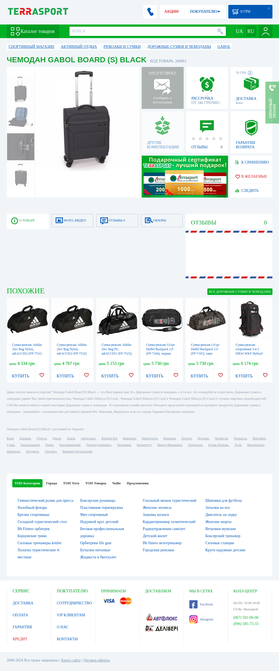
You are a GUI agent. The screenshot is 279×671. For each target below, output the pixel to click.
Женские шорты (218, 522)
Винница (169, 438)
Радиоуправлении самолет (164, 529)
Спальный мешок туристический (169, 500)
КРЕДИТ (20, 639)
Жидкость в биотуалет (98, 557)
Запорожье (88, 438)
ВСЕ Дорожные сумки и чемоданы (240, 292)
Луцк (237, 445)
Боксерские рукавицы (97, 500)
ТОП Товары (95, 483)
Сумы (11, 445)
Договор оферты (96, 660)
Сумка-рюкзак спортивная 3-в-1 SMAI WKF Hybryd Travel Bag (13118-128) (249, 353)
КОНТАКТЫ (67, 639)
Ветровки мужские (220, 529)
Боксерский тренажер (223, 536)
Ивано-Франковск (169, 445)
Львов (71, 438)
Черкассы (240, 438)
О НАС (62, 627)
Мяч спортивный (94, 515)
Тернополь (195, 445)
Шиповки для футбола (223, 500)
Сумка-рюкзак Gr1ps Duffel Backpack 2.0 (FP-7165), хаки (205, 349)
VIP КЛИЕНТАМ (71, 615)
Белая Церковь (218, 445)
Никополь (13, 451)
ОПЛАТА (20, 615)
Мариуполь (149, 438)
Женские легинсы (157, 508)
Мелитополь (255, 445)
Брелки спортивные (34, 515)
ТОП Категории (27, 483)
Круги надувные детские (225, 550)
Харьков (25, 438)
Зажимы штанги (156, 515)
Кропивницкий (69, 445)
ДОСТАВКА (23, 603)
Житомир (259, 438)
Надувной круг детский (99, 522)
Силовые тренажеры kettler (40, 543)
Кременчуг (144, 445)
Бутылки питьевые (95, 550)
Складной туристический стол (42, 522)
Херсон (186, 438)
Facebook (201, 604)
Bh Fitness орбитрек (34, 529)
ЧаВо (116, 483)
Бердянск (32, 451)
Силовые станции (219, 543)
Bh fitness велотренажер (162, 543)
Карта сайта (71, 660)
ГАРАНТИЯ (22, 627)
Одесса (41, 438)
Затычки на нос (218, 508)
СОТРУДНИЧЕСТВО (74, 603)
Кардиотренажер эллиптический (169, 522)
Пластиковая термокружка (101, 508)
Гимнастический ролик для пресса (46, 500)
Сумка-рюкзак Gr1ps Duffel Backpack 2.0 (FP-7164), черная (160, 349)
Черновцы (124, 445)
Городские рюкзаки (158, 550)
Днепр (56, 438)
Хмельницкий (30, 445)
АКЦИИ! (171, 12)
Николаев (129, 438)
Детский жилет (155, 536)
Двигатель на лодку (221, 515)
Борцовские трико (32, 536)
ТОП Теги (71, 483)
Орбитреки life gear (95, 543)
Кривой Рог (109, 438)
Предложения (137, 483)
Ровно (50, 445)
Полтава (203, 438)
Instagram (201, 619)
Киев (10, 438)
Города (51, 483)
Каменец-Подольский (77, 451)
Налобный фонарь (32, 508)
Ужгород (51, 451)
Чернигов (221, 438)
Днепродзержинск (98, 445)
